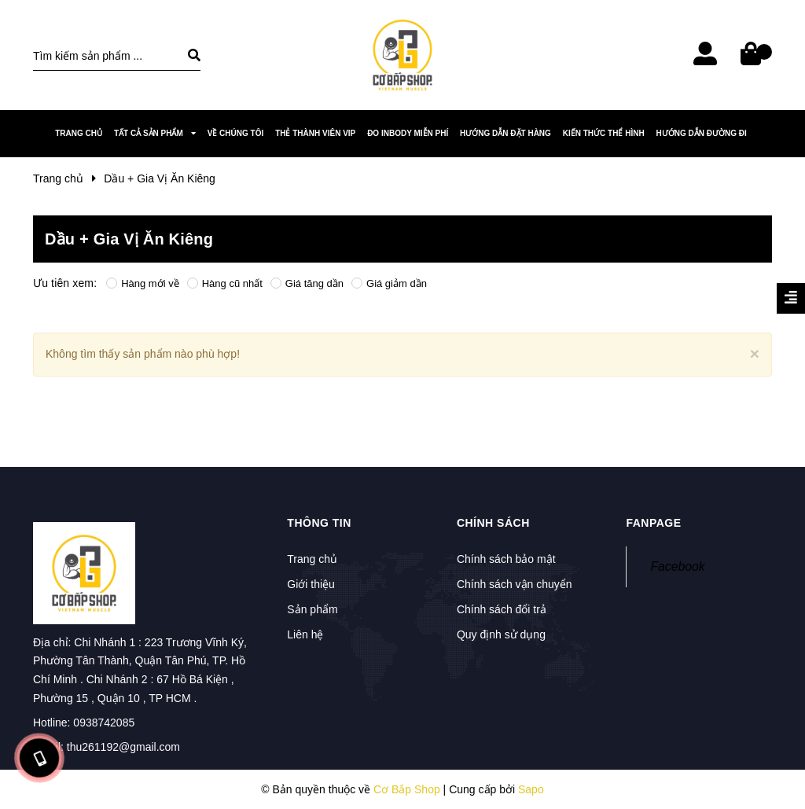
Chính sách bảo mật (506, 559)
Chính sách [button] (493, 523)
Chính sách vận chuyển (514, 584)
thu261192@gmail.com (123, 747)
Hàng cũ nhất (225, 283)
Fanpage (653, 523)
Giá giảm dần (389, 283)
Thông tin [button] (319, 523)
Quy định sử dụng (501, 634)
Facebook (677, 566)
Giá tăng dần (307, 283)
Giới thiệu (311, 584)
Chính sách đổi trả (501, 609)
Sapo (531, 789)
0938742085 (103, 722)
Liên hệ (305, 634)
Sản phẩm (312, 609)
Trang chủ (312, 559)
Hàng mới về (142, 283)
